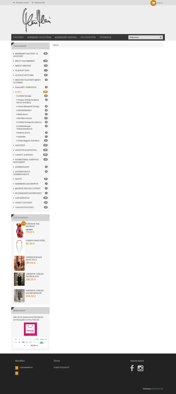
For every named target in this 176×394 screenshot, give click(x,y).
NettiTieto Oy (157, 388)
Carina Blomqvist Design (32, 106)
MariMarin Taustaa (66, 37)
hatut (17, 179)
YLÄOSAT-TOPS (21, 70)
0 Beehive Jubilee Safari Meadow (35, 291)
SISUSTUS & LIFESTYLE (25, 150)
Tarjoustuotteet (23, 207)
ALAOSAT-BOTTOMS (23, 75)
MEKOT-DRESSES (22, 65)
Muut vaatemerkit (24, 61)
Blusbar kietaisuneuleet (27, 193)
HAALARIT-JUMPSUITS (24, 87)
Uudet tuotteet (22, 202)
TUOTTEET (18, 37)
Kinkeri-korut (32, 132)
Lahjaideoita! (21, 198)
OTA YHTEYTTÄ (88, 37)
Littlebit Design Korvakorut (32, 122)
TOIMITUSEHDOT (61, 367)
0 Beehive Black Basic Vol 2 (34, 258)
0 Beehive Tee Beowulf (32, 224)
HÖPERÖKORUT (32, 110)
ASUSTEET (19, 145)
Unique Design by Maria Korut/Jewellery (32, 101)
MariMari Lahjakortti (25, 183)
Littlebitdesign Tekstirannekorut (32, 127)
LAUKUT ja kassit (23, 154)
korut (17, 92)
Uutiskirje (105, 37)
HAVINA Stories (32, 118)
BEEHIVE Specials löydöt (27, 188)
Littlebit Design (32, 96)
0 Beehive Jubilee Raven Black (35, 275)
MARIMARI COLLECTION (39, 37)
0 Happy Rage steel (35, 240)
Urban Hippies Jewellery (32, 140)
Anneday (32, 136)
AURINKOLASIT (21, 167)
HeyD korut (32, 114)
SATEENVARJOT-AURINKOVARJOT (22, 172)
